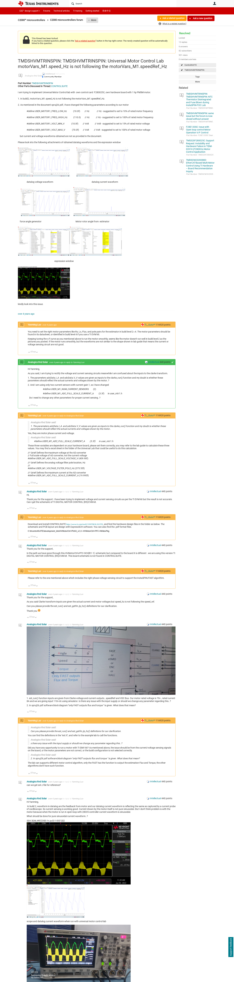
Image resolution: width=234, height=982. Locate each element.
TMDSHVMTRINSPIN (194, 70)
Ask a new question (202, 18)
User (214, 3)
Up (29, 352)
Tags (197, 76)
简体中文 (106, 11)
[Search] (122, 3)
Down (37, 352)
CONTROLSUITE (59, 86)
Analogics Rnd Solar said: (43, 422)
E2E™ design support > (30, 11)
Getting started (92, 11)
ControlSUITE (190, 65)
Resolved (184, 33)
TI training (77, 11)
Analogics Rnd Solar (33, 76)
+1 (172, 362)
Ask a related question (173, 18)
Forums (46, 11)
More (93, 20)
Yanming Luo (35, 324)
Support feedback (230, 947)
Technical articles (61, 11)
